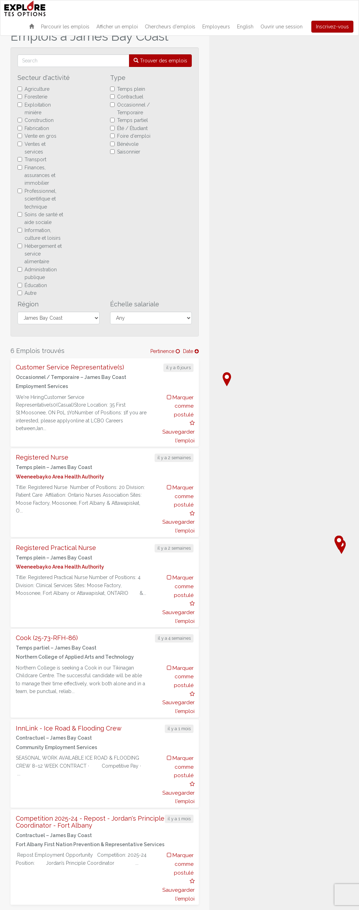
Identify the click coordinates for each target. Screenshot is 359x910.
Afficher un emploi (117, 26)
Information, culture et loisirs (39, 234)
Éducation (32, 285)
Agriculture (33, 89)
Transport (32, 159)
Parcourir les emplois (65, 26)
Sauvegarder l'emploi (178, 431)
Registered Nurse (42, 457)
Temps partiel (129, 120)
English (245, 26)
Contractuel (126, 97)
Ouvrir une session (281, 26)
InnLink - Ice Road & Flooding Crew (69, 728)
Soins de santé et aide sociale (40, 218)
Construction (36, 120)
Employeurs (216, 26)
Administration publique (37, 273)
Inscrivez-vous (332, 26)
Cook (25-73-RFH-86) (47, 637)
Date (191, 351)
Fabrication (33, 128)
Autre (27, 293)
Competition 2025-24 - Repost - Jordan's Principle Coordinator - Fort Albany (90, 822)
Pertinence (165, 351)
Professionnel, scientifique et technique (37, 199)
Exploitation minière (34, 108)
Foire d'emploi (130, 136)
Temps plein (127, 89)
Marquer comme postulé (180, 406)
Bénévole (124, 144)
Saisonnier (125, 152)
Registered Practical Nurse (56, 547)
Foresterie (32, 97)
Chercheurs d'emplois (170, 26)
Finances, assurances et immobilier (36, 175)
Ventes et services (32, 148)
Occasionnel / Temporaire (130, 108)
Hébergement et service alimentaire (40, 254)
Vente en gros (37, 136)
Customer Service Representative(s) (70, 367)
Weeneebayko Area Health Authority (60, 477)
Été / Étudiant (129, 128)
